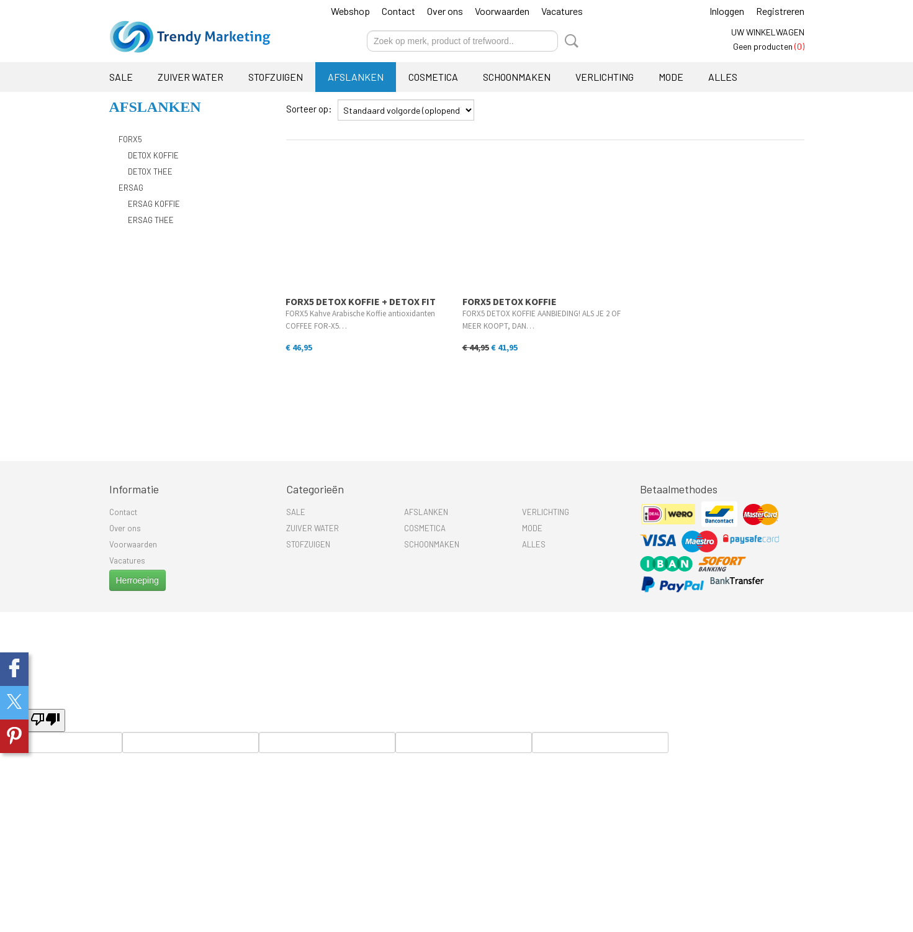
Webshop (350, 11)
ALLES (722, 77)
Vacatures (562, 11)
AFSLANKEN (356, 77)
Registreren (780, 11)
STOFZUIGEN (275, 77)
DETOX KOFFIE (153, 155)
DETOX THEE (150, 171)
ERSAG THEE (151, 220)
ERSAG (131, 188)
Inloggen (726, 11)
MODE (671, 77)
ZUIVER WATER (190, 77)
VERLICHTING (604, 77)
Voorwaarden (502, 11)
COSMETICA (433, 77)
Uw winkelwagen (767, 32)
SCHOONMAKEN (517, 77)
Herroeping (137, 580)
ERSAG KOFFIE (154, 204)
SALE (121, 77)
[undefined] (45, 720)
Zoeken (569, 41)
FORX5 (130, 139)
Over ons (445, 11)
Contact (398, 11)
